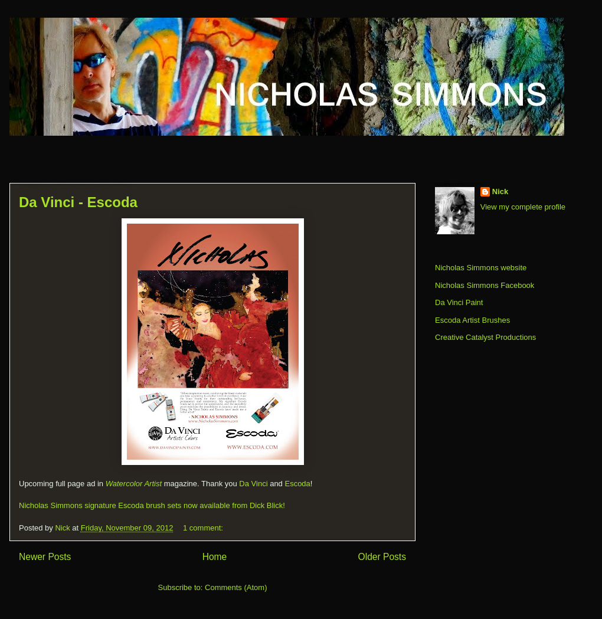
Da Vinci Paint (459, 302)
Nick (500, 191)
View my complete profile (522, 206)
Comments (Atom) (236, 587)
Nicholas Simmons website (480, 267)
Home (214, 557)
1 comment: (204, 527)
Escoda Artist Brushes (472, 320)
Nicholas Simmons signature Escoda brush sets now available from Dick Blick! (152, 505)
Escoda (297, 483)
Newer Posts (45, 557)
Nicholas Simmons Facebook (484, 285)
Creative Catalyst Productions (485, 337)
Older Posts (382, 557)
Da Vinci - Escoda (78, 202)
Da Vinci (253, 483)
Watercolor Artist (134, 483)
